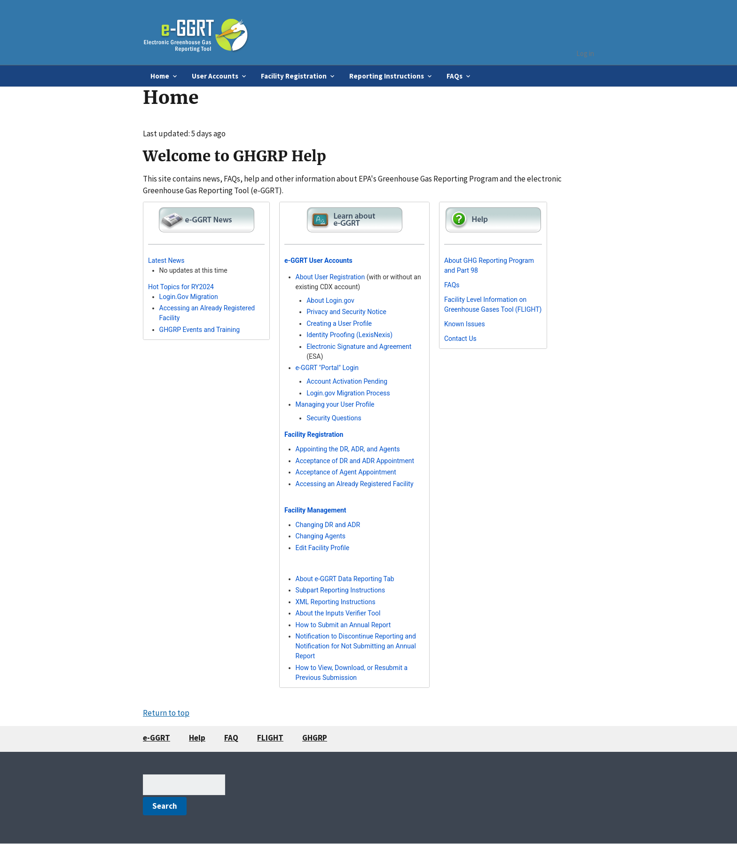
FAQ (231, 738)
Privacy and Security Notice (346, 312)
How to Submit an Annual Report (343, 625)
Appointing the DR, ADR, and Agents (348, 449)
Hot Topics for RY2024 (181, 287)
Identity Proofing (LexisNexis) (349, 335)
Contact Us (460, 338)
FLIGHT (270, 738)
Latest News (166, 260)
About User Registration (330, 277)
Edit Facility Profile (323, 548)
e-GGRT (156, 738)
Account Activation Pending (346, 381)
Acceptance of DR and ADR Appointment (355, 461)
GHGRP (314, 738)
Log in (585, 53)
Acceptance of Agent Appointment (346, 472)
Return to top (166, 713)
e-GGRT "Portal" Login (327, 367)
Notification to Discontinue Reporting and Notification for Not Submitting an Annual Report (356, 646)
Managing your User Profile (335, 404)
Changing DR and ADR (328, 524)
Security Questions (333, 418)
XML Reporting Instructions (336, 602)
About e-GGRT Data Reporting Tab (345, 579)
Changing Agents (320, 536)
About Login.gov (330, 300)
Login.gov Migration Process (348, 393)
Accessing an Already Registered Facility (355, 484)
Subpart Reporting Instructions (340, 590)
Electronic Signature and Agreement (358, 346)
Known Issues (464, 324)
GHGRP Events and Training (199, 329)
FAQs (452, 285)
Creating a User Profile (339, 323)
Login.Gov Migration (188, 296)
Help (197, 738)
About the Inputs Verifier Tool (338, 613)
